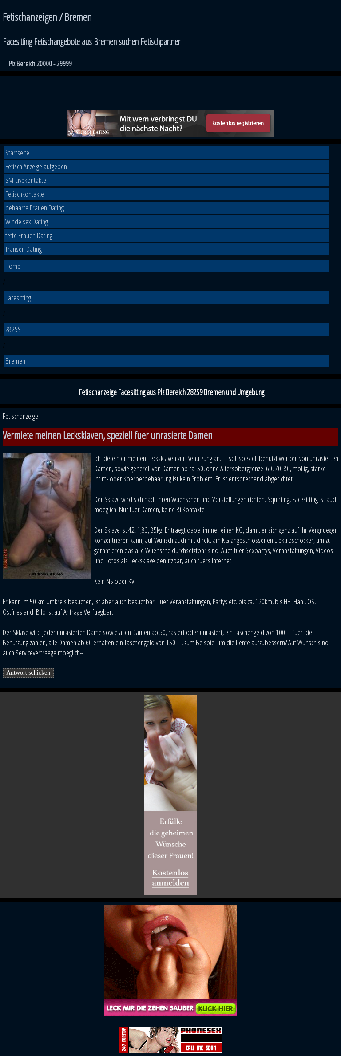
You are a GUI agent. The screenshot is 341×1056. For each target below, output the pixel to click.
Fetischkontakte (24, 194)
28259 (13, 329)
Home (12, 266)
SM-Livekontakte (25, 180)
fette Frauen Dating (28, 235)
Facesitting (18, 297)
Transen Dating (23, 249)
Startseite (17, 152)
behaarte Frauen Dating (34, 207)
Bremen (15, 361)
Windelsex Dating (26, 221)
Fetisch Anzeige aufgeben (36, 166)
